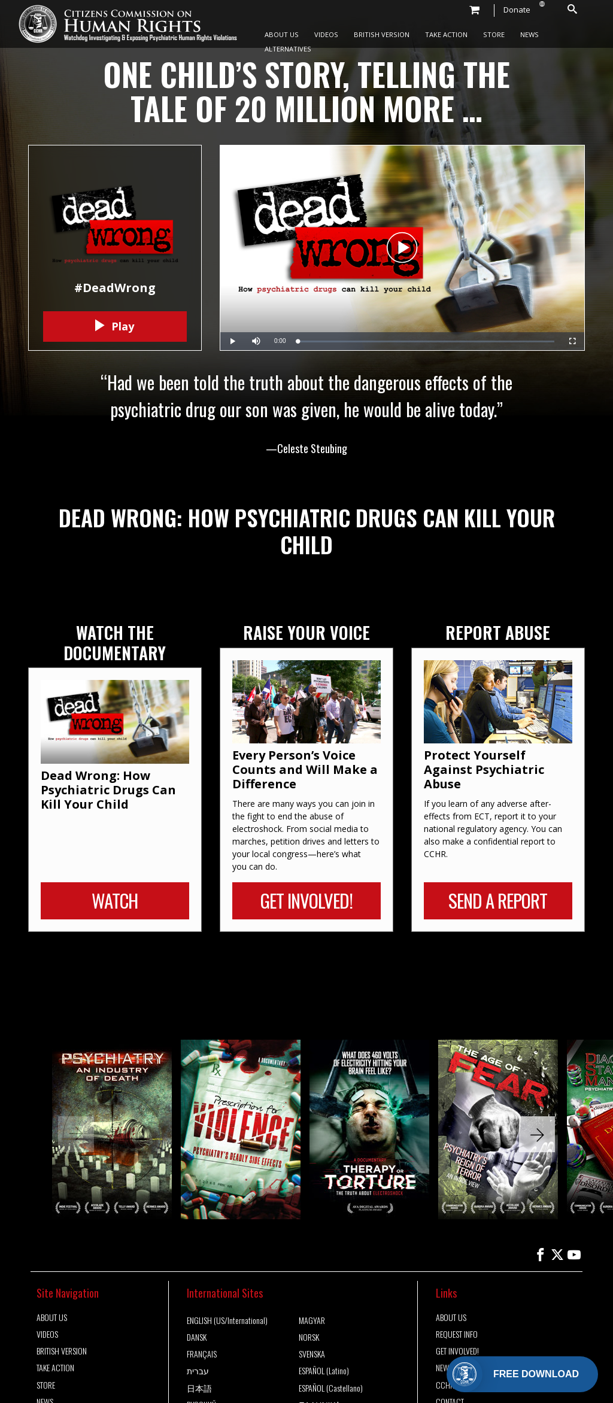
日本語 (199, 1388)
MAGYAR (312, 1320)
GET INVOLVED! (457, 1351)
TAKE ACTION (446, 34)
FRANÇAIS (202, 1354)
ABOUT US (282, 34)
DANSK (197, 1337)
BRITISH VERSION (381, 34)
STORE (494, 34)
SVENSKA (312, 1354)
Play (114, 326)
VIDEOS (326, 34)
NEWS (529, 34)
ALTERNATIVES (288, 48)
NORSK (309, 1337)
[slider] (426, 341)
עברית (198, 1370)
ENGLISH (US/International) (227, 1320)
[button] (537, 1134)
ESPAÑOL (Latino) (324, 1370)
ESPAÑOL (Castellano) (331, 1388)
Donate (516, 9)
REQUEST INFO (457, 1334)
